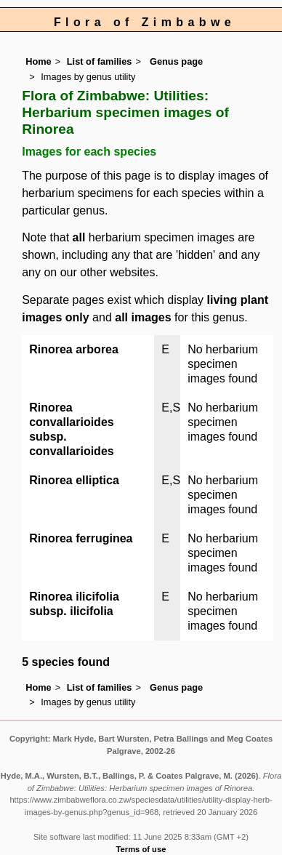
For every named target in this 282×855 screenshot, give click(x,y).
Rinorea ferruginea (80, 538)
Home (38, 61)
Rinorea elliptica (74, 480)
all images (143, 317)
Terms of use (141, 849)
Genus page (176, 61)
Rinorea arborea (73, 349)
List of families (99, 61)
